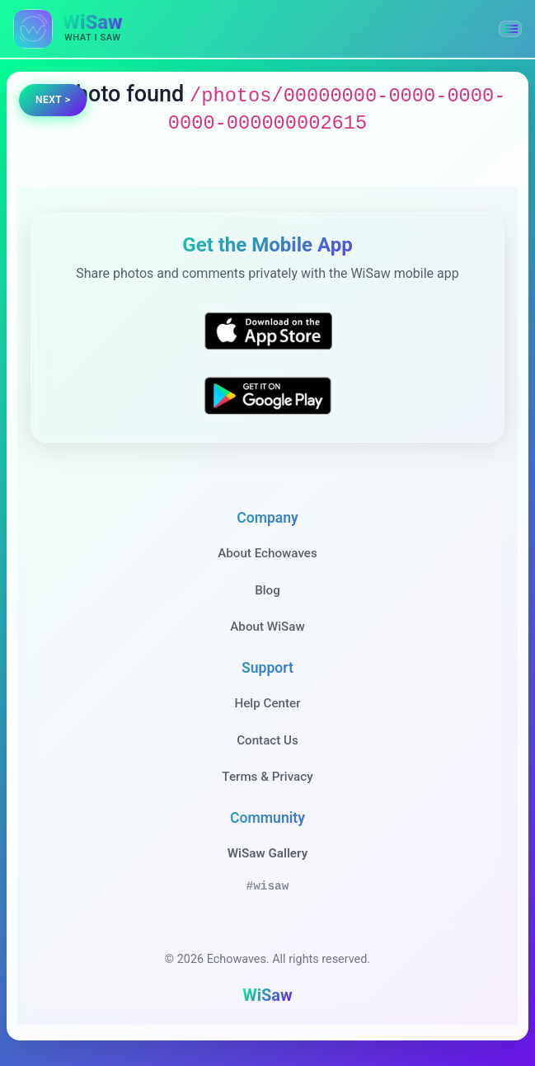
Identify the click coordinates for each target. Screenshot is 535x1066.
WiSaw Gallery (267, 853)
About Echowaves (267, 553)
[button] (510, 29)
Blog (267, 590)
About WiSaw (267, 626)
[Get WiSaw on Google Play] (268, 395)
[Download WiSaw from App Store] (268, 331)
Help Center (267, 703)
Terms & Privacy (267, 776)
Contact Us (267, 740)
